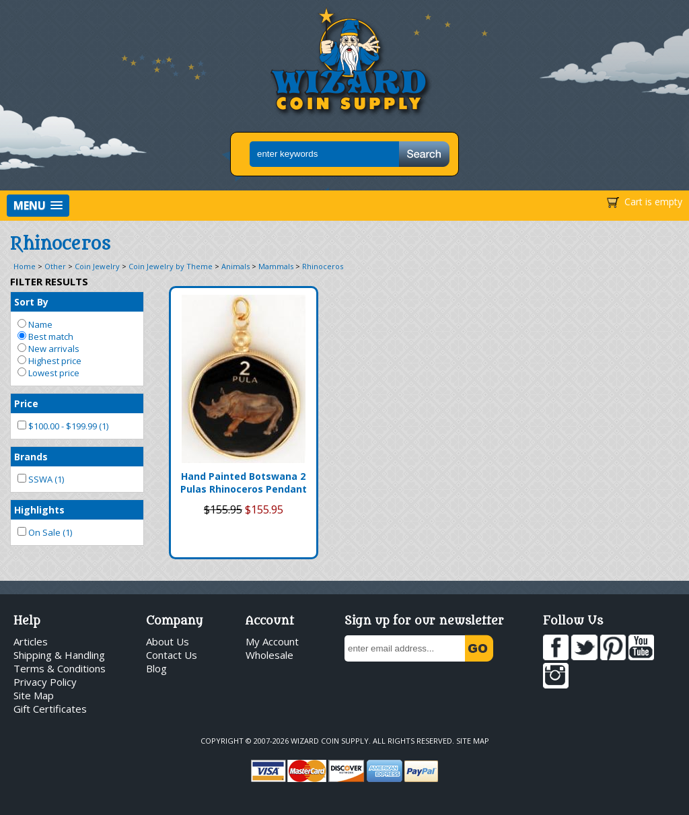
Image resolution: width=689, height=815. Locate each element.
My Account (272, 641)
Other (55, 266)
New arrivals (48, 349)
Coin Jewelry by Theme (171, 266)
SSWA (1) (40, 479)
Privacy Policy (45, 681)
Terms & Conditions (59, 668)
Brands (31, 456)
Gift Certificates (50, 708)
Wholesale (269, 655)
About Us (167, 641)
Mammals (275, 266)
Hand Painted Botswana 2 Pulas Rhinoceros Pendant (243, 482)
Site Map (33, 695)
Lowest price (48, 373)
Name (34, 324)
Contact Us (171, 655)
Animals (235, 266)
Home (24, 266)
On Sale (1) (44, 532)
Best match (45, 336)
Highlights (39, 509)
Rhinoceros (322, 266)
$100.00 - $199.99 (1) (62, 426)
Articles (30, 641)
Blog (156, 668)
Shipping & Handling (59, 655)
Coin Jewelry (97, 266)
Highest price (49, 361)
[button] (38, 205)
